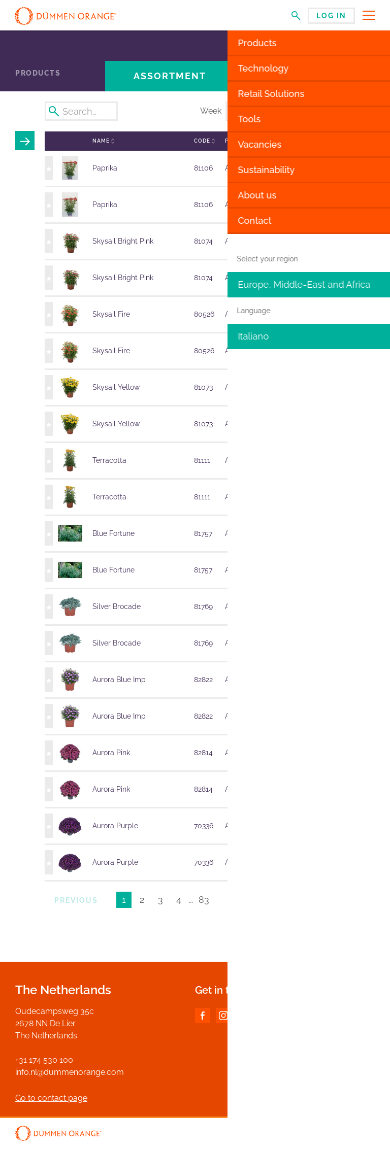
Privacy (362, 1134)
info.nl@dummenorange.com (69, 1072)
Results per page (318, 901)
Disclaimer (325, 1134)
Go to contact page (51, 1098)
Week (210, 111)
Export (348, 112)
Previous (76, 900)
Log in (331, 16)
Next (242, 900)
